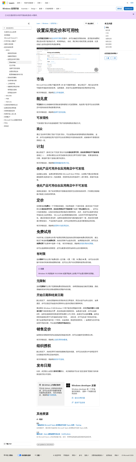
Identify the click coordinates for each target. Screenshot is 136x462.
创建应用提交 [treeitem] (12, 56)
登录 (131, 3)
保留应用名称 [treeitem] (12, 53)
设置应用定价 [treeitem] (13, 71)
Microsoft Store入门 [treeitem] (10, 38)
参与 (80, 455)
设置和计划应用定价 (61, 225)
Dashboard (128, 9)
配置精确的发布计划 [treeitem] (16, 74)
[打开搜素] (127, 3)
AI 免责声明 (57, 455)
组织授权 (109, 44)
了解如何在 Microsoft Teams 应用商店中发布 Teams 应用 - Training (59, 425)
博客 (73, 455)
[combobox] (17, 28)
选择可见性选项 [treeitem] (14, 68)
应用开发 (54, 23)
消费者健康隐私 (97, 455)
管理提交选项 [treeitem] (12, 90)
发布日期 (109, 47)
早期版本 (66, 455)
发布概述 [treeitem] (7, 35)
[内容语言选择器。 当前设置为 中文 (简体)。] (8, 455)
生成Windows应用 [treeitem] (10, 32)
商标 (116, 455)
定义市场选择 (59, 92)
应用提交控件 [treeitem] (12, 93)
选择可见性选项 (59, 112)
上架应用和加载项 (60, 339)
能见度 (108, 30)
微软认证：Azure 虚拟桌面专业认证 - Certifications (53, 434)
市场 (107, 27)
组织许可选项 (59, 359)
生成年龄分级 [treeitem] (12, 80)
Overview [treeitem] (12, 62)
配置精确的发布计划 (61, 163)
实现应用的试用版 (86, 243)
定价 (107, 36)
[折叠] (28, 23)
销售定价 (109, 41)
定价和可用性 (57, 38)
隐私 (86, 455)
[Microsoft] (4, 2)
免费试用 (109, 39)
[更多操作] (97, 23)
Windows (45, 23)
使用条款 (109, 455)
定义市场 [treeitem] (12, 65)
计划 (107, 33)
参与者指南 (52, 395)
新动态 (119, 9)
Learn (38, 23)
